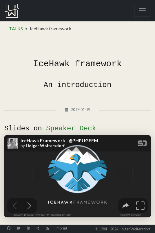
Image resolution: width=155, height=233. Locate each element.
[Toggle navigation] (142, 10)
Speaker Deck (71, 128)
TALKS (16, 28)
